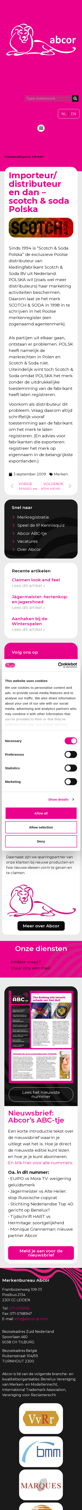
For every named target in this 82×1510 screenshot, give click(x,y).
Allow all (41, 813)
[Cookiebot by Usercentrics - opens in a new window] (58, 665)
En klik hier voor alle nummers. (40, 1162)
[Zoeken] (75, 98)
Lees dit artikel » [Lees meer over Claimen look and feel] (28, 585)
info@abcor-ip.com (31, 1319)
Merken (38, 156)
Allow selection (41, 827)
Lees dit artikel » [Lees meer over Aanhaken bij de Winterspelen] (28, 629)
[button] (41, 128)
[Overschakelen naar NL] (63, 114)
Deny (41, 841)
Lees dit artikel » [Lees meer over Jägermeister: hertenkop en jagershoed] (28, 607)
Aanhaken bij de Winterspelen (29, 621)
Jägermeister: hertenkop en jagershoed (39, 599)
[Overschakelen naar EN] (73, 114)
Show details (58, 799)
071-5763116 (19, 1308)
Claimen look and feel (36, 579)
